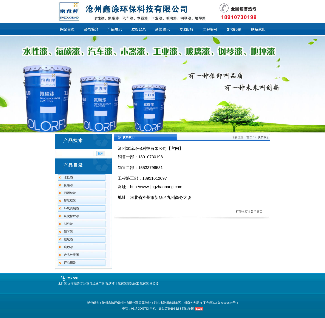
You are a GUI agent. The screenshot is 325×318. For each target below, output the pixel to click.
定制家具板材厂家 (92, 283)
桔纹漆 (68, 239)
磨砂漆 (68, 247)
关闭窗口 (257, 211)
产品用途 (70, 262)
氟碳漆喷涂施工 (128, 283)
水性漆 (68, 177)
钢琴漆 (68, 231)
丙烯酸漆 (70, 193)
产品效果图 (71, 255)
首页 (249, 137)
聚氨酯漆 (70, 200)
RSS (178, 308)
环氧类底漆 (71, 208)
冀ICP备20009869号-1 (224, 302)
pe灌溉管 (74, 283)
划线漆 (68, 224)
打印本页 (242, 211)
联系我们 (263, 137)
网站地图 (188, 308)
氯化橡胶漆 (71, 216)
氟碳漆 (68, 185)
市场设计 (111, 283)
